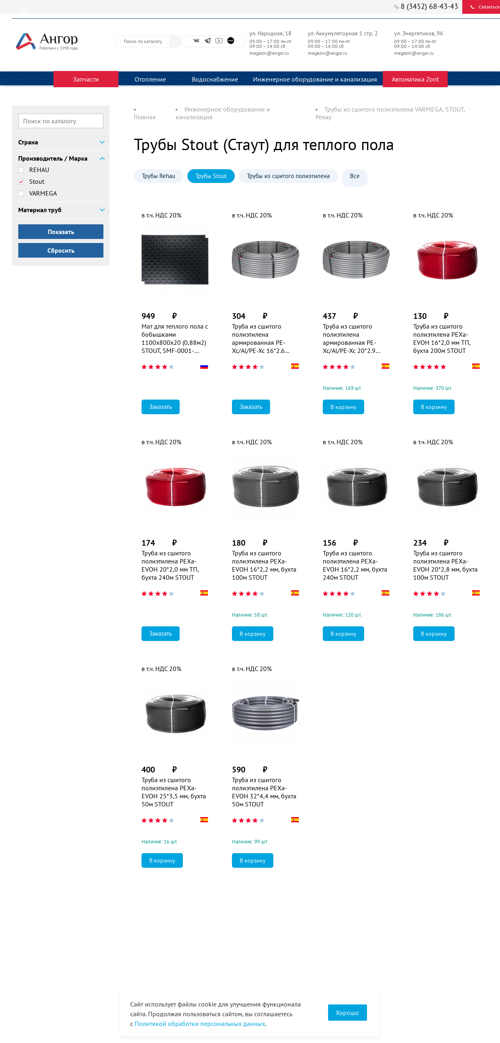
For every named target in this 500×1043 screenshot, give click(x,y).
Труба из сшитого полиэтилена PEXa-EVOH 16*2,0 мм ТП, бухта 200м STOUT (441, 338)
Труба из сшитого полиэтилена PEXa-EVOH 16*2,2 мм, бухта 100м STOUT (264, 565)
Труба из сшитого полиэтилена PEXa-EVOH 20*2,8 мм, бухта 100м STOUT (445, 565)
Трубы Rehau (158, 176)
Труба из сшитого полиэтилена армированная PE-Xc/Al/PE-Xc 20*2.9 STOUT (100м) (349, 338)
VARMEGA (43, 193)
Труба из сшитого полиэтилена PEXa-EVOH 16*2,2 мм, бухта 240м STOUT (355, 565)
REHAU (39, 169)
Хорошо (347, 1013)
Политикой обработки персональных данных (200, 1023)
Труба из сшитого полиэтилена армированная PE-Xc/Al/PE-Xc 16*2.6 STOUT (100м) (258, 338)
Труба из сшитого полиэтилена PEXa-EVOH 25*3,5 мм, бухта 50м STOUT (174, 792)
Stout (36, 181)
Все (355, 176)
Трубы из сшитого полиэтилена (288, 176)
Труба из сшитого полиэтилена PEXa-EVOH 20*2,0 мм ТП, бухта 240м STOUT (170, 565)
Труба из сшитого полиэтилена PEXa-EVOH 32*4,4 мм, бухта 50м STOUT (264, 792)
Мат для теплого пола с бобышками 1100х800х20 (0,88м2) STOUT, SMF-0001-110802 (175, 338)
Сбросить (61, 250)
